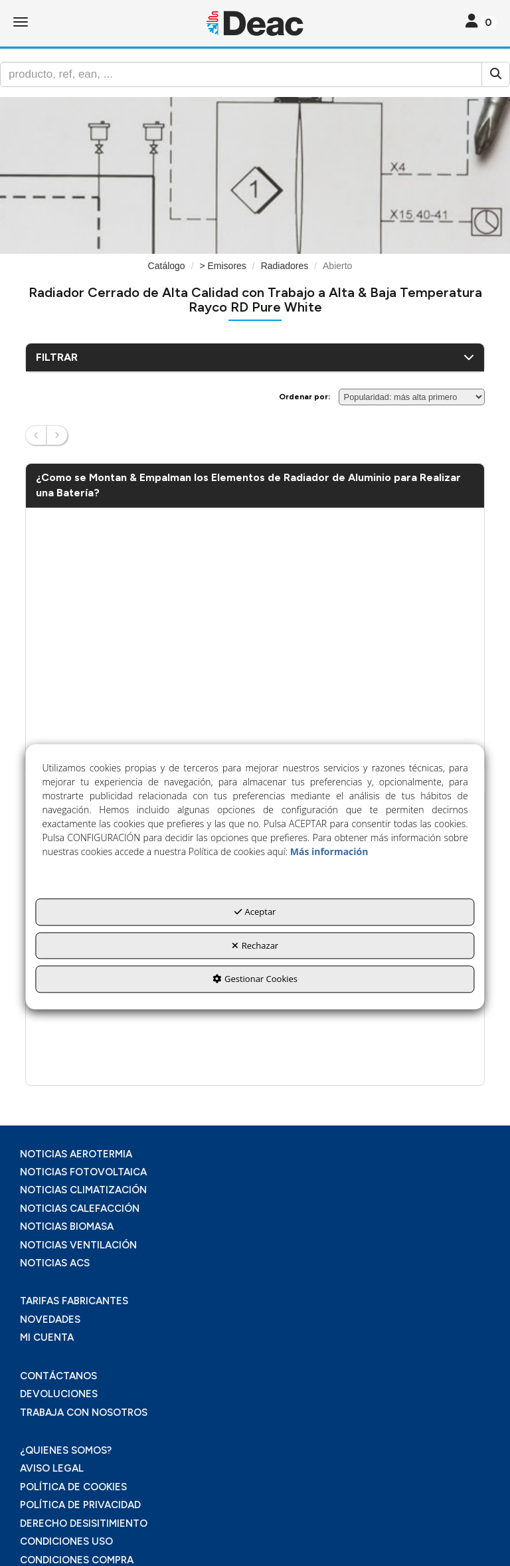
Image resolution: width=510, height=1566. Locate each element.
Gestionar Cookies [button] (255, 979)
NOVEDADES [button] (50, 1319)
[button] (255, 23)
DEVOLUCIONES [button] (59, 1394)
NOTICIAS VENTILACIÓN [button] (78, 1245)
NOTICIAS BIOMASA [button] (67, 1226)
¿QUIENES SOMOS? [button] (66, 1450)
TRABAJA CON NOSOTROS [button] (83, 1413)
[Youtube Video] (254, 641)
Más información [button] (329, 852)
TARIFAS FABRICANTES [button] (74, 1301)
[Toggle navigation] (481, 22)
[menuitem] (255, 1154)
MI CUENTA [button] (47, 1337)
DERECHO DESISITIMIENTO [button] (83, 1523)
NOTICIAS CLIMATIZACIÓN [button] (83, 1190)
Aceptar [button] (255, 912)
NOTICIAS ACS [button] (55, 1263)
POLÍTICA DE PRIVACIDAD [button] (80, 1505)
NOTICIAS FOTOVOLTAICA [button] (83, 1172)
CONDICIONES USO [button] (66, 1541)
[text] (241, 74)
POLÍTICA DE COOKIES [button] (73, 1487)
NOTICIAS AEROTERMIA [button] (76, 1154)
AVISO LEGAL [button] (52, 1468)
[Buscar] (495, 74)
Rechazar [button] (255, 945)
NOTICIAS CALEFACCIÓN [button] (79, 1209)
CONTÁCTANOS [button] (58, 1376)
